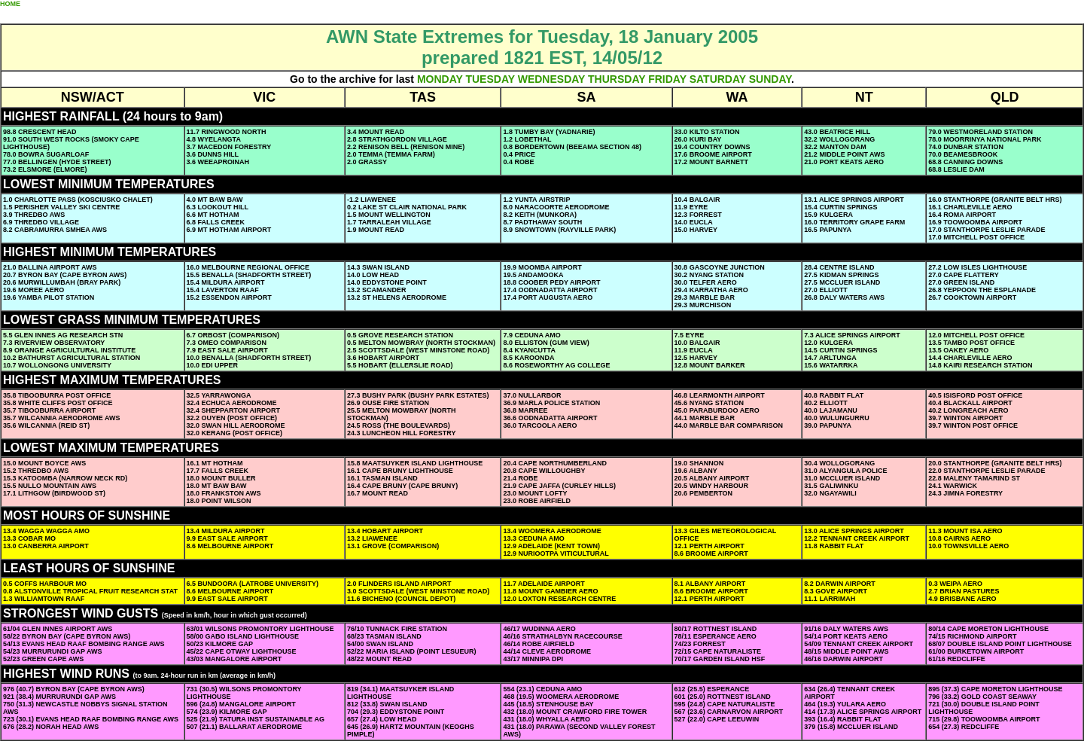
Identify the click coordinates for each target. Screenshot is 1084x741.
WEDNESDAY (551, 79)
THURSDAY (616, 79)
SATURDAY (718, 79)
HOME (10, 4)
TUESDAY (489, 79)
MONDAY (440, 79)
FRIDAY (667, 79)
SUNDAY (770, 79)
